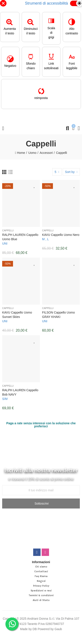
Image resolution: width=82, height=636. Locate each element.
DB (35, 629)
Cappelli (8, 230)
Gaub (58, 629)
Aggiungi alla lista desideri (34, 185)
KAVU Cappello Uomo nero (60, 235)
